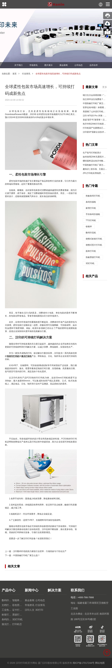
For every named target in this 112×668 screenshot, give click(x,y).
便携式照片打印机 (94, 245)
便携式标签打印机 (94, 239)
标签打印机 (7, 614)
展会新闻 (63, 65)
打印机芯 (17, 624)
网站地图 (100, 663)
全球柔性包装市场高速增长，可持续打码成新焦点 (58, 73)
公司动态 (78, 65)
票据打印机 (17, 614)
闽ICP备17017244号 (84, 663)
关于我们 (18, 65)
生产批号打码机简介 (92, 152)
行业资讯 (26, 73)
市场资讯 (33, 65)
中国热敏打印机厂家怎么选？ (26, 555)
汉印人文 (29, 609)
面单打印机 (91, 251)
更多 (104, 87)
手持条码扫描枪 (93, 214)
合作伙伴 (93, 65)
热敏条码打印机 (93, 196)
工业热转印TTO (7, 609)
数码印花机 (91, 232)
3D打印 (39, 609)
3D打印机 (90, 263)
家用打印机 (91, 208)
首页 (14, 73)
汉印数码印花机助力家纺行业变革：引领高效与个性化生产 (39, 551)
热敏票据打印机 (93, 257)
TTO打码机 (91, 220)
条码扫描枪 (91, 202)
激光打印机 (7, 624)
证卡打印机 (17, 609)
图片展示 (48, 65)
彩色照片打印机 (17, 605)
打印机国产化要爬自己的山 (95, 128)
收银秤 (89, 226)
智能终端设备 (17, 600)
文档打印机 (7, 605)
